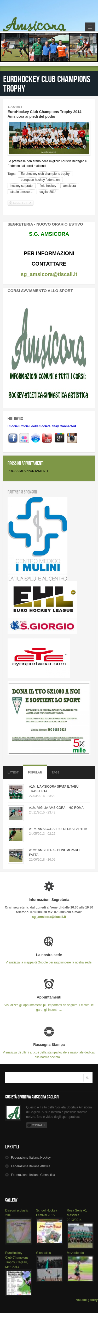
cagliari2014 (47, 192)
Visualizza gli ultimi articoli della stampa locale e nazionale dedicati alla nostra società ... (49, 1050)
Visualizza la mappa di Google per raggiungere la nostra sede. (49, 958)
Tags (56, 772)
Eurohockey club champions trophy (45, 174)
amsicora (69, 186)
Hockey (31, 1157)
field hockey (48, 186)
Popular (35, 772)
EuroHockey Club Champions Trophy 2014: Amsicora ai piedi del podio (45, 114)
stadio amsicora (21, 192)
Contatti (38, 1125)
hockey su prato (21, 186)
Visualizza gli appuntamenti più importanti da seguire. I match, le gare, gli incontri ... (49, 1003)
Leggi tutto (23, 203)
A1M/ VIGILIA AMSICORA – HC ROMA (56, 808)
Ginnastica (43, 1253)
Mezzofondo (75, 1253)
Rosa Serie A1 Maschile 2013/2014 (77, 1215)
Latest (13, 772)
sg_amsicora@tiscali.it (49, 274)
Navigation (90, 27)
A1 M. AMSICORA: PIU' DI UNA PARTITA (58, 829)
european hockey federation (40, 180)
